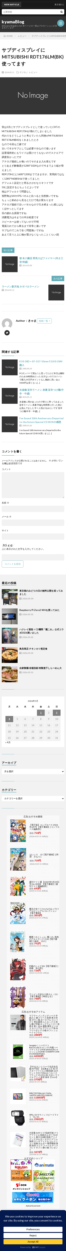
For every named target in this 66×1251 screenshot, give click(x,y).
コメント (6, 469)
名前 (5, 503)
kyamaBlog (13, 22)
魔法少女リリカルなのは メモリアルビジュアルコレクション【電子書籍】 (44, 911)
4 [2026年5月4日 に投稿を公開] (9, 719)
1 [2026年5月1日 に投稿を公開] (41, 712)
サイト (5, 530)
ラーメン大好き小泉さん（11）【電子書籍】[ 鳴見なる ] (44, 995)
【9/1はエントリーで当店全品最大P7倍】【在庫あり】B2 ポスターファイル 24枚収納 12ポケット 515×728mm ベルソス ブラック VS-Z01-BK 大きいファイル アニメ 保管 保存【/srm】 (44, 1071)
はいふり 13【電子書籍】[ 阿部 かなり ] (44, 855)
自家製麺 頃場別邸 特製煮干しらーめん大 (40, 668)
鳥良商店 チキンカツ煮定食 (33, 648)
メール (6, 517)
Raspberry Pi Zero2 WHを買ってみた (39, 610)
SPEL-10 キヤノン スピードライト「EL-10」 (44, 1115)
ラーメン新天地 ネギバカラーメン (20, 286)
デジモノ (24, 72)
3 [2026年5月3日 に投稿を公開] (56, 712)
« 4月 (8, 742)
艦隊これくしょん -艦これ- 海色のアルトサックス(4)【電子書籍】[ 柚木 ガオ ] (44, 939)
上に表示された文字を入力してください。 (23, 549)
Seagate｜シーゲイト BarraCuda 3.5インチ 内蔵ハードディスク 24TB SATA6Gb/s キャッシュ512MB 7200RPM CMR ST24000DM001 (44, 1049)
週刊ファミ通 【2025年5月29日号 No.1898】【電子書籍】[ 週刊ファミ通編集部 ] (44, 884)
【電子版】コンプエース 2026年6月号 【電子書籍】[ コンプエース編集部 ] (44, 827)
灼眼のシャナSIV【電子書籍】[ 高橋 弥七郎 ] (43, 967)
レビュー (33, 72)
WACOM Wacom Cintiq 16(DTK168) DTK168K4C (41, 1094)
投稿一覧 (43, 320)
